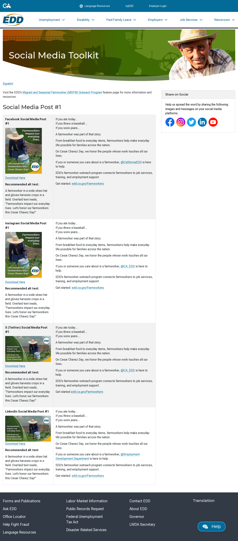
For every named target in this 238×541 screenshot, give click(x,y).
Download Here (15, 178)
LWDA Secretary (142, 524)
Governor (136, 516)
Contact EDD (139, 501)
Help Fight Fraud (16, 524)
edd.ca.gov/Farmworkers (88, 183)
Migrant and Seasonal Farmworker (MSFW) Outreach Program (62, 92)
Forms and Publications (21, 501)
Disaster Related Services (86, 530)
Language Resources (19, 532)
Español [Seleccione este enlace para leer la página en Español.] (8, 83)
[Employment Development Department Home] (13, 20)
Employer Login (158, 5)
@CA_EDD (128, 266)
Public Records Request (85, 509)
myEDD (130, 5)
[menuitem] (52, 20)
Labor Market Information (86, 501)
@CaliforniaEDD (131, 162)
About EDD (138, 509)
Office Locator (14, 516)
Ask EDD (10, 509)
